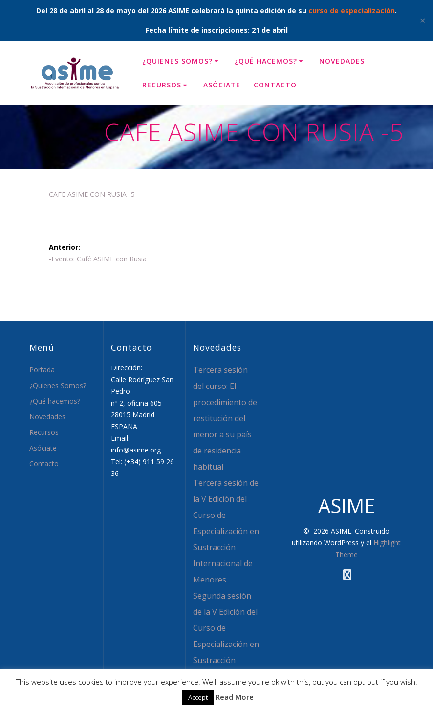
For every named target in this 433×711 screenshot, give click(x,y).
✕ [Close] (422, 20)
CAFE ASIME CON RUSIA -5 (92, 194)
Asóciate (221, 84)
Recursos (161, 84)
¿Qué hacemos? (266, 60)
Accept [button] (198, 697)
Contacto (275, 84)
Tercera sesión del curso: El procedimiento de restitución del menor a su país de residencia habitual (225, 418)
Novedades (342, 60)
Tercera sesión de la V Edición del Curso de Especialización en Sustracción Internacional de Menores (226, 531)
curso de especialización (351, 10)
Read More (235, 697)
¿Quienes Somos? (177, 60)
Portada (42, 369)
